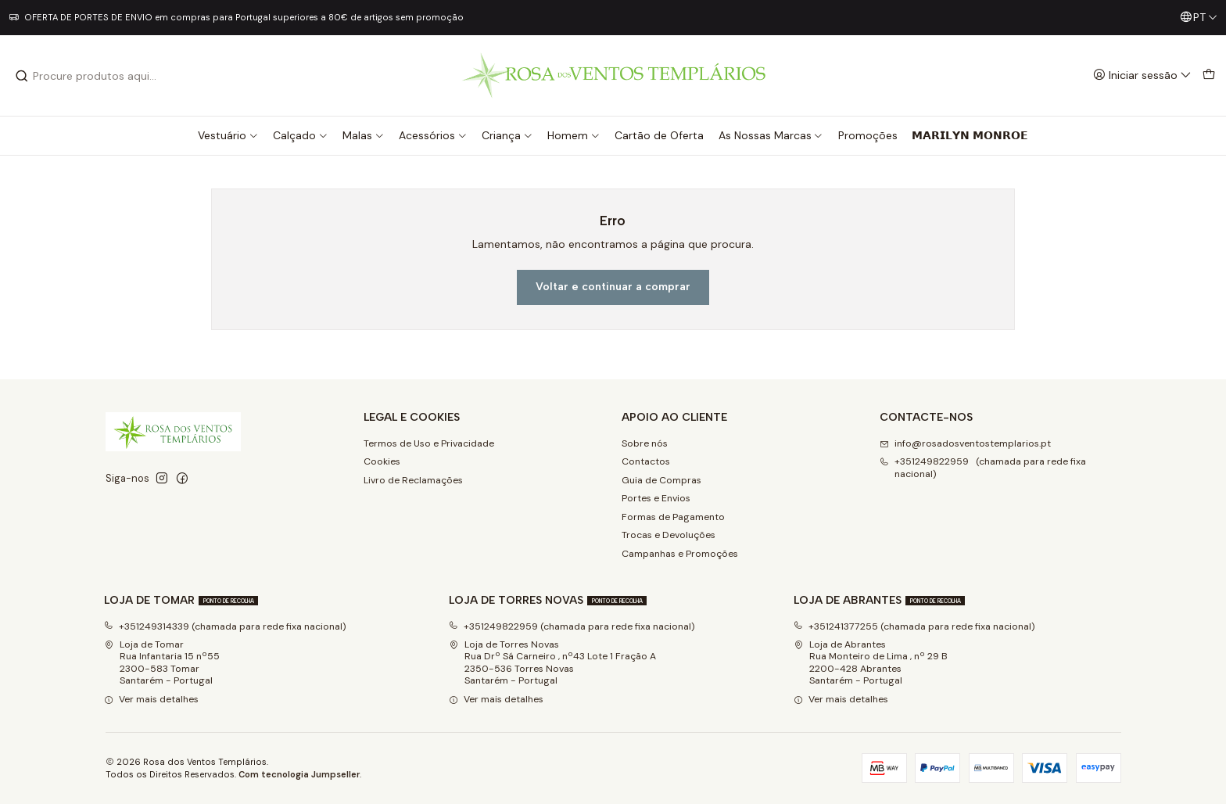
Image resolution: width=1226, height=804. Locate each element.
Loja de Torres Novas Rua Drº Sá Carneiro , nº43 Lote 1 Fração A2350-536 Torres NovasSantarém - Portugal (552, 662)
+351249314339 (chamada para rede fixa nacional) (225, 626)
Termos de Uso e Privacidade (429, 443)
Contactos (646, 461)
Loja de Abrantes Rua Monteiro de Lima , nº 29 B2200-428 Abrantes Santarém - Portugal (871, 662)
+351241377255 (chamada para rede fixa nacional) (914, 626)
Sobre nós (645, 443)
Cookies (382, 461)
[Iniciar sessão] (1142, 75)
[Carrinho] (1208, 75)
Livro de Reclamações (413, 480)
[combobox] (95, 76)
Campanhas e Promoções (680, 553)
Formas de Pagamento (673, 517)
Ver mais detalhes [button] (151, 699)
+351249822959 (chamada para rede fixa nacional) (572, 626)
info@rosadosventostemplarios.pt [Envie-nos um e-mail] (965, 443)
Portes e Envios (656, 498)
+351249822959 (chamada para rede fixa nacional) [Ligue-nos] (983, 467)
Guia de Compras (661, 480)
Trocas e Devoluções (668, 535)
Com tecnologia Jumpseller (299, 774)
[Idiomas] (1198, 17)
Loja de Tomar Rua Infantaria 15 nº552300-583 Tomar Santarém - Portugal (162, 662)
